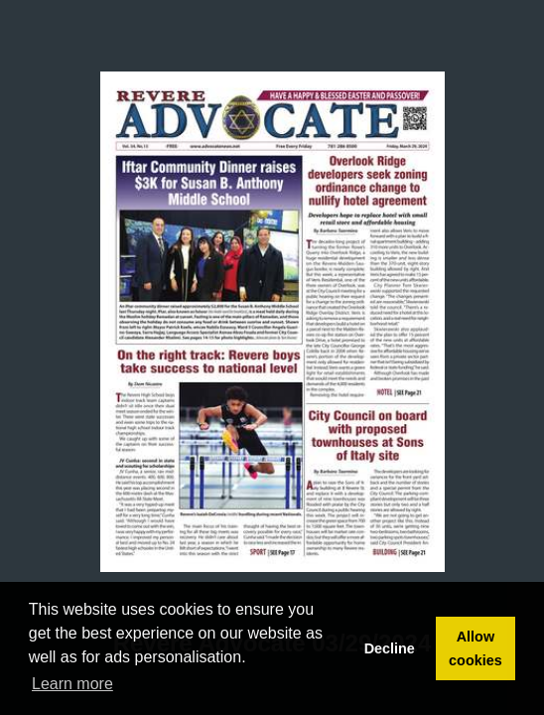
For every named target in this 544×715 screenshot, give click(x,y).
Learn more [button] (72, 683)
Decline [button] (389, 648)
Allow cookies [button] (475, 648)
